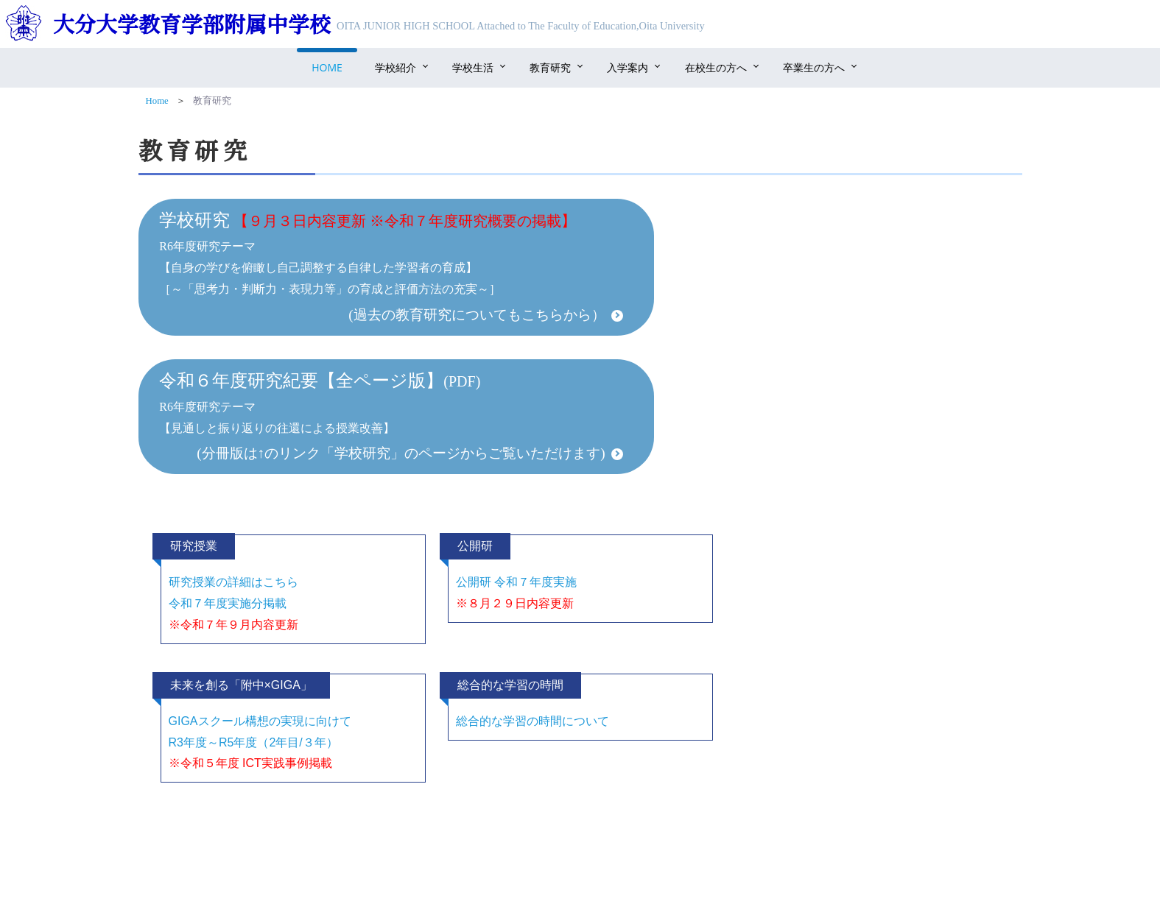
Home (327, 67)
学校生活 (472, 67)
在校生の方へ (716, 67)
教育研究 (550, 67)
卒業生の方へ (814, 67)
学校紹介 (395, 67)
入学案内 (627, 67)
